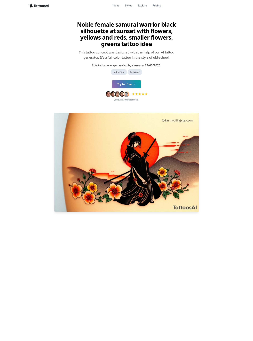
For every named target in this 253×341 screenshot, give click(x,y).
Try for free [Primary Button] (126, 84)
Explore (142, 5)
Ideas (116, 5)
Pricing (157, 5)
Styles (128, 5)
